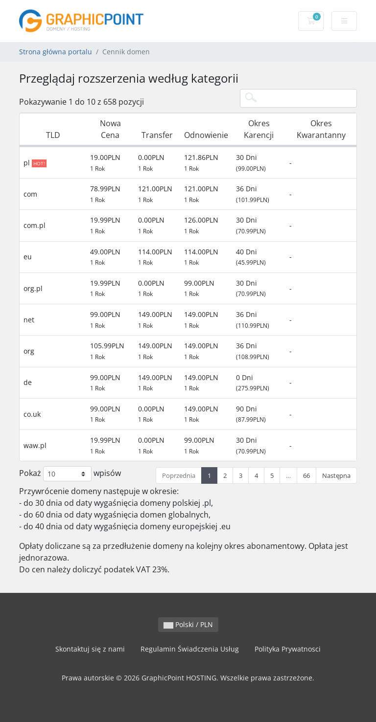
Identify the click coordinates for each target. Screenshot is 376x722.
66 (306, 475)
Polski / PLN (188, 624)
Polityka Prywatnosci (288, 649)
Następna (336, 475)
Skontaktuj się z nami (90, 649)
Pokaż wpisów (70, 473)
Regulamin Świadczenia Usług (190, 649)
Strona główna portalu (55, 51)
